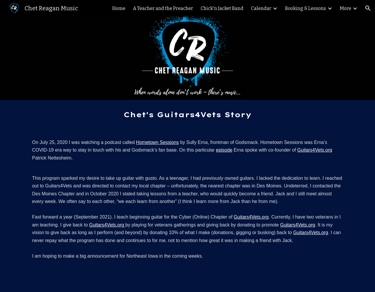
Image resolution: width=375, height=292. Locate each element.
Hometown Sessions (157, 142)
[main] (187, 114)
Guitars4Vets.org (314, 149)
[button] (368, 8)
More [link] (345, 8)
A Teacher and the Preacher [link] (163, 8)
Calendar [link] (261, 8)
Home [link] (118, 8)
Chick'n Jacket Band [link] (222, 8)
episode (224, 149)
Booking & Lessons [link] (305, 8)
